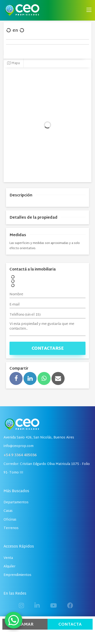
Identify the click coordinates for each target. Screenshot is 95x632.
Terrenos (11, 528)
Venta (8, 558)
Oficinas (10, 520)
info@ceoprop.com (18, 446)
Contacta (70, 624)
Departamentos (16, 502)
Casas (8, 511)
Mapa (13, 63)
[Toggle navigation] (88, 10)
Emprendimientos (17, 575)
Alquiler (9, 567)
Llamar (24, 624)
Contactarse (48, 349)
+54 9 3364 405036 (20, 455)
